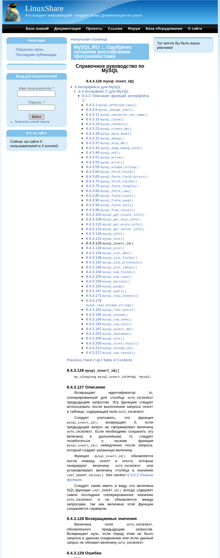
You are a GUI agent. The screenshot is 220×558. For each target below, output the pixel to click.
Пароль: (36, 102)
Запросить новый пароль (32, 121)
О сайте (195, 28)
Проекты (94, 28)
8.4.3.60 (110, 168)
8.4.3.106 (113, 213)
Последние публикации (36, 55)
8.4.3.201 (109, 321)
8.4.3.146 (111, 258)
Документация (67, 28)
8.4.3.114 (115, 222)
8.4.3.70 (111, 177)
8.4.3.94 (109, 199)
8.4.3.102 (115, 208)
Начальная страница (89, 39)
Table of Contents (117, 346)
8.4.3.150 (110, 262)
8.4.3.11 (117, 114)
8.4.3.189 (109, 307)
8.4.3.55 (105, 159)
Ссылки (115, 28)
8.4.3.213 (109, 334)
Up (97, 346)
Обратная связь (29, 49)
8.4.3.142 (114, 253)
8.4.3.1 (111, 105)
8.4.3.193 (109, 311)
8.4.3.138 (111, 249)
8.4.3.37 (107, 141)
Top (70, 550)
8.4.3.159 (108, 271)
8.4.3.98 (110, 204)
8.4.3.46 (103, 150)
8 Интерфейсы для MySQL (98, 87)
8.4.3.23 (108, 127)
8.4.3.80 (108, 186)
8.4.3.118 (105, 226)
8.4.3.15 (105, 118)
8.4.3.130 (105, 240)
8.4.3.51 (105, 154)
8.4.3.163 (105, 276)
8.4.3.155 (109, 267)
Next (88, 346)
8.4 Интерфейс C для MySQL (103, 91)
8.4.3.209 (112, 330)
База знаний (37, 28)
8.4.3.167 (106, 280)
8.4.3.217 (110, 338)
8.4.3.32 (105, 136)
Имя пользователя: (36, 88)
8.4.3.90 (109, 195)
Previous (74, 346)
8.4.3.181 (110, 298)
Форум (134, 28)
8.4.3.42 (114, 145)
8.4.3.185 (107, 303)
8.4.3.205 (105, 325)
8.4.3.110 (114, 217)
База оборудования (164, 28)
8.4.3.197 (109, 316)
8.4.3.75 (112, 181)
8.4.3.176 (109, 291)
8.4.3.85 (110, 190)
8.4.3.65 (117, 172)
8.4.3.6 (109, 109)
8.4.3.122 (105, 231)
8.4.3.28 (108, 132)
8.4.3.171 (112, 284)
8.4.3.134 (109, 244)
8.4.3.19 (107, 123)
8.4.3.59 (112, 163)
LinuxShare (44, 8)
